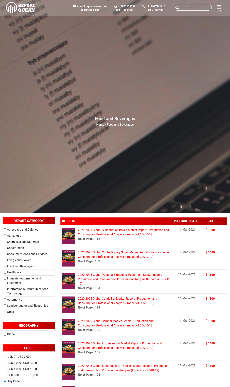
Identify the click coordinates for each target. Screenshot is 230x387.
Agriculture (14, 235)
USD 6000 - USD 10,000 (22, 375)
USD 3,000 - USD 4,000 (22, 363)
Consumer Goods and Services (27, 254)
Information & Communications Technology (27, 291)
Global (11, 334)
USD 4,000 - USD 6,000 (22, 369)
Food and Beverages (20, 266)
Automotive (14, 299)
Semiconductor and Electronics (27, 305)
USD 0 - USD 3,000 (19, 356)
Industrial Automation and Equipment (24, 281)
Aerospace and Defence (22, 229)
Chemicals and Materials (23, 242)
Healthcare (14, 272)
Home (100, 124)
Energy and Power (19, 260)
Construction (15, 248)
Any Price (13, 381)
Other (10, 312)
